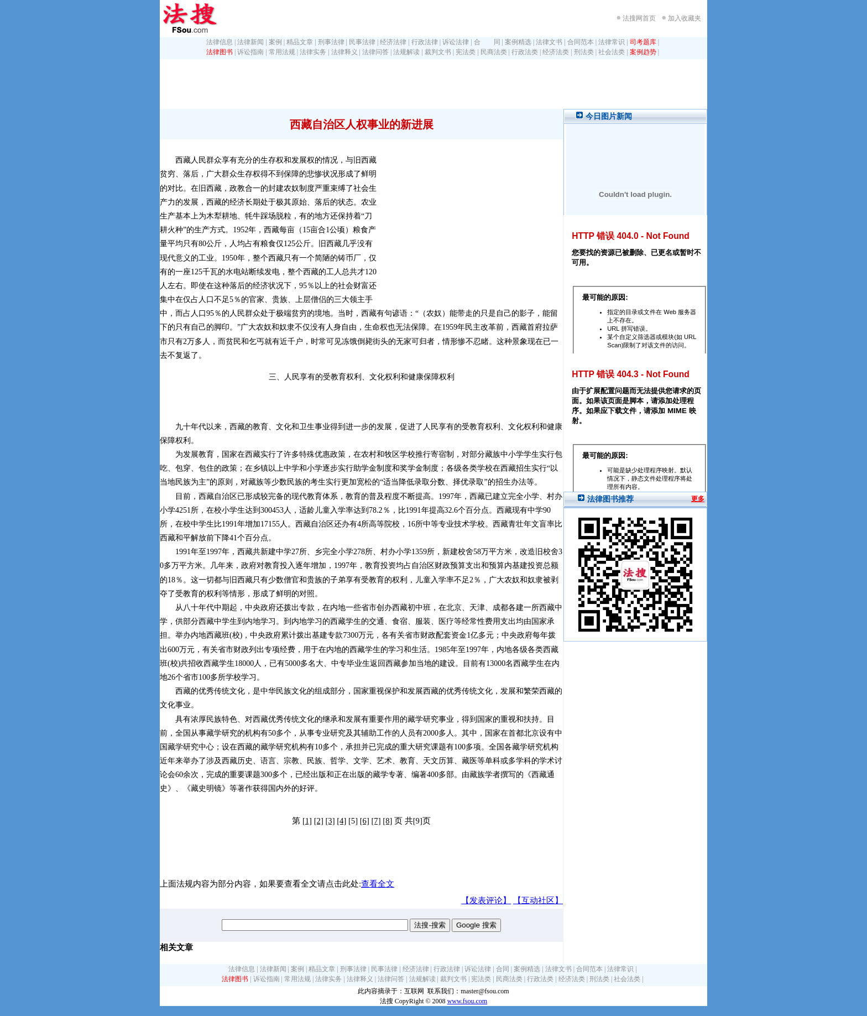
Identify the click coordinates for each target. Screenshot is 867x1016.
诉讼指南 (250, 52)
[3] (330, 820)
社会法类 (611, 52)
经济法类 (555, 52)
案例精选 (518, 42)
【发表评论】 (486, 900)
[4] (341, 820)
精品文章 (299, 42)
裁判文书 (438, 52)
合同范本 (580, 42)
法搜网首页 (639, 18)
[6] (364, 820)
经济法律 (393, 42)
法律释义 (344, 52)
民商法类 (493, 52)
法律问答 (375, 52)
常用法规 (282, 52)
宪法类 (466, 52)
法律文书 (549, 42)
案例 (275, 42)
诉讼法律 (455, 42)
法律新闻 (250, 42)
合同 (502, 969)
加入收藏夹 (684, 18)
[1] (307, 820)
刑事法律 (331, 42)
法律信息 (219, 42)
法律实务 (313, 52)
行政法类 (524, 52)
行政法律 (424, 42)
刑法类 (584, 52)
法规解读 (406, 52)
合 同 (487, 42)
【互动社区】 (538, 900)
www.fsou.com (467, 1001)
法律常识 (611, 42)
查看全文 (377, 883)
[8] (387, 820)
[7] (375, 820)
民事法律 (362, 42)
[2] (318, 820)
